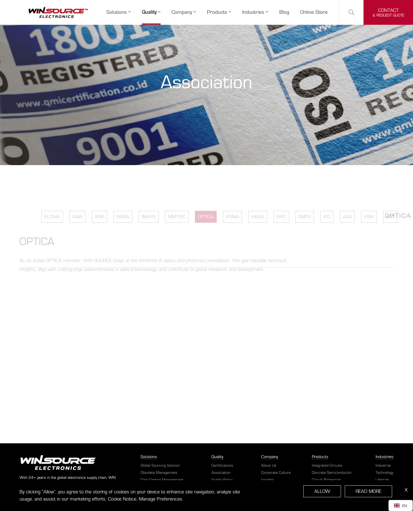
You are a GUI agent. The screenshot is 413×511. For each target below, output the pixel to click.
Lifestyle (382, 480)
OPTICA (206, 226)
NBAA (123, 226)
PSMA (232, 226)
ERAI (369, 226)
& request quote (388, 12)
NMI (390, 226)
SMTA (305, 226)
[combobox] (401, 505)
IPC (327, 226)
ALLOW (323, 491)
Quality (153, 12)
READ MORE (369, 491)
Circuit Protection (326, 480)
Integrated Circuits (327, 465)
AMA (77, 226)
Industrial (383, 465)
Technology (384, 473)
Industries (257, 12)
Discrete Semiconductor (332, 473)
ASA (347, 226)
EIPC (281, 226)
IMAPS (149, 226)
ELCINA (52, 226)
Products (221, 12)
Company (186, 12)
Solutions (121, 12)
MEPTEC (177, 226)
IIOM (99, 226)
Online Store (314, 12)
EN (400, 505)
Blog (285, 12)
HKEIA (257, 226)
